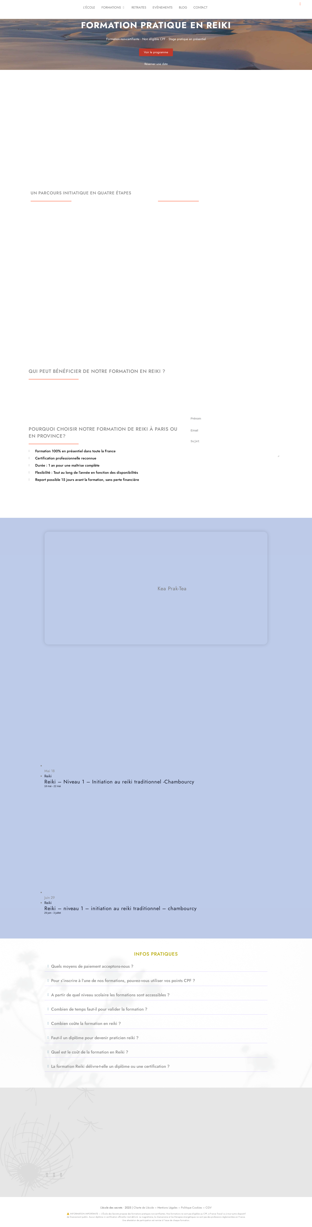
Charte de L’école (144, 1208)
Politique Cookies (191, 1208)
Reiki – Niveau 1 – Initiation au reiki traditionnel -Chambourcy (119, 781)
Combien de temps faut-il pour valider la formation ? (99, 1009)
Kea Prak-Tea (172, 588)
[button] (156, 966)
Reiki (48, 776)
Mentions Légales (167, 1208)
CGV (209, 1208)
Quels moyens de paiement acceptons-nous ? (92, 966)
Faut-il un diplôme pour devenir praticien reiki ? (94, 1038)
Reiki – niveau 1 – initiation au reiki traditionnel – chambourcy (120, 908)
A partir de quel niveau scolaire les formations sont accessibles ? (110, 995)
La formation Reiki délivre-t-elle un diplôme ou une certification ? (110, 1066)
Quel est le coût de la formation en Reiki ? (89, 1052)
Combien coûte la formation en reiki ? (86, 1023)
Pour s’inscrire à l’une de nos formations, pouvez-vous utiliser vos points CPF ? (123, 981)
